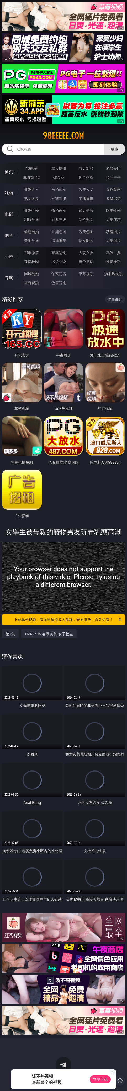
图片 (9, 235)
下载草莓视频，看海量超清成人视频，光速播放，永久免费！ (68, 619)
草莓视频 (86, 273)
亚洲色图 (58, 231)
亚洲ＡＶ (31, 189)
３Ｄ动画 (113, 189)
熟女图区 (86, 240)
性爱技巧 (113, 261)
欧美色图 (86, 231)
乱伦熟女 (86, 219)
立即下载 (100, 1079)
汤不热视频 (113, 273)
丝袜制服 (58, 198)
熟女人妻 (31, 198)
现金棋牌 (86, 177)
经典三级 (58, 219)
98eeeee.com (63, 135)
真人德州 (58, 168)
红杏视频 (31, 282)
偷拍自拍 (58, 210)
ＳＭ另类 (113, 198)
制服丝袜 (31, 219)
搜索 (114, 148)
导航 (9, 277)
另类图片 (113, 240)
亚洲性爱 (31, 210)
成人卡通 (86, 210)
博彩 (9, 172)
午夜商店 (58, 273)
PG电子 (31, 168)
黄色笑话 (86, 261)
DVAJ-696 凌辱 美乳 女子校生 (49, 633)
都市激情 (31, 252)
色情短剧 (58, 282)
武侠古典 (113, 252)
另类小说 (58, 261)
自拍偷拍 (58, 189)
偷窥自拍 (31, 231)
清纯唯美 (58, 240)
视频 (9, 193)
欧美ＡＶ (86, 189)
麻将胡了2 (31, 177)
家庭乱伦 (58, 252)
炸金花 (58, 177)
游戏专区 (113, 168)
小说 (9, 256)
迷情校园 (31, 261)
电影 (9, 214)
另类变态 (113, 219)
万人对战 (86, 168)
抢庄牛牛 (113, 177)
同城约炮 (31, 273)
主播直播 (86, 198)
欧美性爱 (113, 210)
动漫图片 (113, 231)
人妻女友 (86, 252)
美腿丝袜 (31, 240)
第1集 (10, 633)
